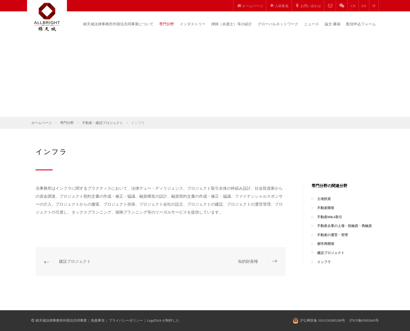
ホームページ (41, 123)
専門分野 (166, 24)
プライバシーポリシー (126, 320)
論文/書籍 (333, 24)
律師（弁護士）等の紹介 (231, 24)
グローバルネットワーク (278, 24)
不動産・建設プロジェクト (102, 123)
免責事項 (97, 320)
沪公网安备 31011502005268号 (322, 320)
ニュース (311, 24)
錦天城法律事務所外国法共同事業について (118, 24)
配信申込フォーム (361, 24)
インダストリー (193, 24)
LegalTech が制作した (163, 320)
